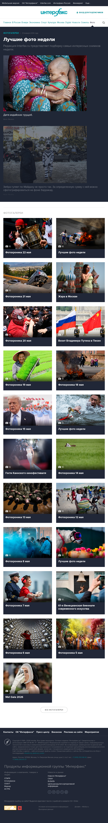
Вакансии (57, 732)
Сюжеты (85, 22)
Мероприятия (92, 732)
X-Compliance (9, 781)
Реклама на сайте (73, 732)
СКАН (50, 779)
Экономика (34, 22)
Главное (7, 22)
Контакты (8, 732)
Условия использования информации (53, 807)
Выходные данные (46, 809)
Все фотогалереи (54, 710)
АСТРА (7, 789)
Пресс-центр (42, 732)
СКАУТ (7, 784)
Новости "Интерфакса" (57, 776)
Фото (92, 22)
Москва (60, 22)
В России (16, 22)
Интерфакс (54, 12)
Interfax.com (45, 3)
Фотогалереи (11, 33)
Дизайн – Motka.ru (82, 807)
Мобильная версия (10, 3)
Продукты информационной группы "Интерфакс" (45, 766)
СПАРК (7, 778)
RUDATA (51, 781)
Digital (68, 22)
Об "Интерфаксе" (30, 3)
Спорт (44, 22)
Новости (76, 22)
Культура (52, 22)
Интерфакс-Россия (61, 3)
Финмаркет (78, 3)
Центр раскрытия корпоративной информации (61, 785)
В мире (25, 22)
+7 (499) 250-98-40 (79, 757)
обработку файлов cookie (34, 753)
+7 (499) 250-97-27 (19, 759)
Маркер (7, 786)
